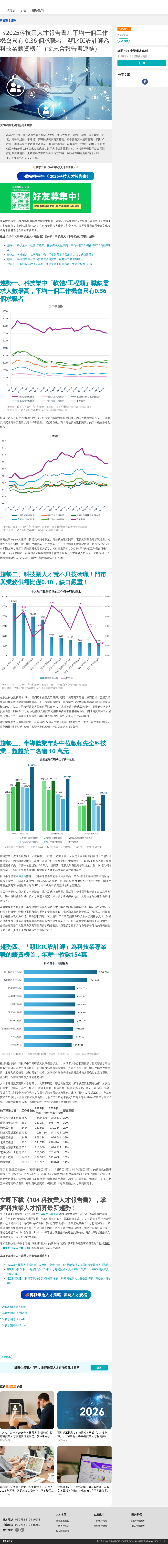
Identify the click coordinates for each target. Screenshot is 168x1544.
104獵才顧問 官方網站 (13, 1307)
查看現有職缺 (63, 1520)
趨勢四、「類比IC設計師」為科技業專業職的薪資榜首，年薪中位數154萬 (49, 264)
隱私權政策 (7, 1541)
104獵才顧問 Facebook (13, 1313)
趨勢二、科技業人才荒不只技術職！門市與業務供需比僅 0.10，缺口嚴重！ (50, 254)
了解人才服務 (63, 1525)
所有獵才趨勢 (8, 20)
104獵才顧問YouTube (13, 1325)
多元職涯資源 (63, 1530)
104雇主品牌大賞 (48, 1214)
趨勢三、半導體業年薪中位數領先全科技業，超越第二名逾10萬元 (45, 259)
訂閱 (142, 63)
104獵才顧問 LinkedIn (13, 1319)
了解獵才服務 (100, 1520)
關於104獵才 (138, 1520)
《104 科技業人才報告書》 (16, 1248)
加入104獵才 (138, 1525)
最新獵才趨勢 (100, 1525)
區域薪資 (21, 876)
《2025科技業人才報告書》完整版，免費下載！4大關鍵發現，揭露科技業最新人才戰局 (58, 1264)
